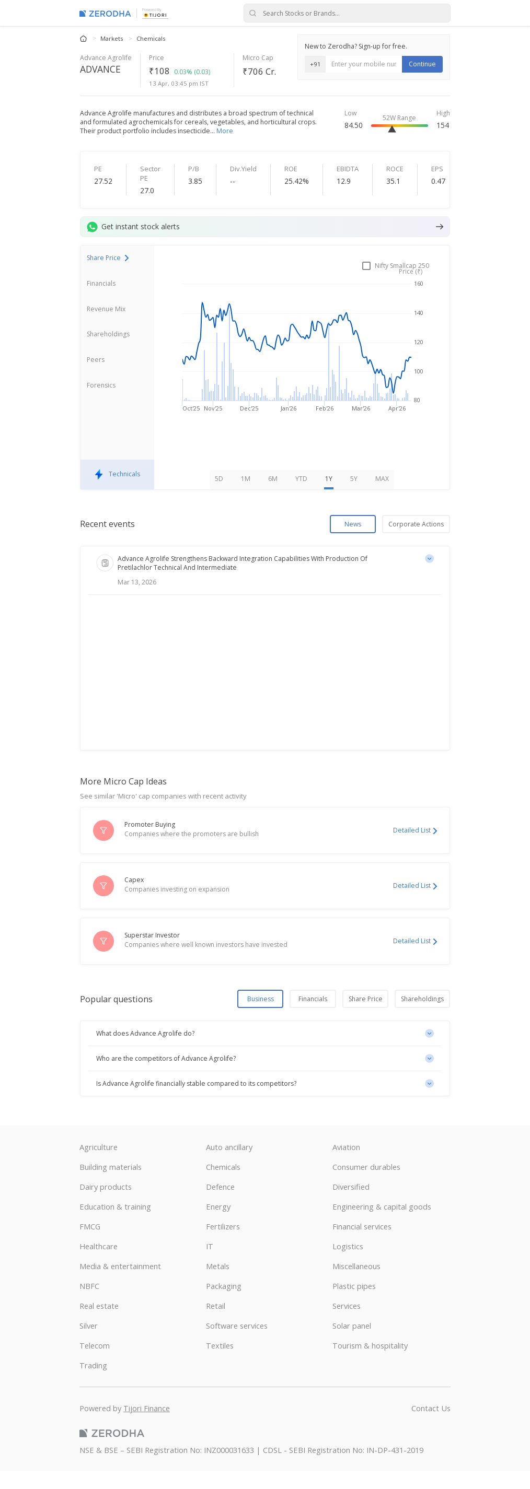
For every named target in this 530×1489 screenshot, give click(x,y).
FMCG (89, 1244)
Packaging (223, 1304)
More (224, 130)
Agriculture (98, 1165)
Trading (93, 1383)
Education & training (115, 1225)
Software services (237, 1344)
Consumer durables (366, 1185)
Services (346, 1324)
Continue (422, 64)
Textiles (220, 1363)
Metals (217, 1284)
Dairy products (105, 1205)
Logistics (347, 1264)
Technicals (117, 492)
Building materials (110, 1185)
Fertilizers (223, 1244)
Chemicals (150, 38)
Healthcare (98, 1264)
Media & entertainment (120, 1284)
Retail (215, 1324)
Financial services (361, 1244)
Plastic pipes (354, 1304)
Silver (88, 1344)
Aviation (346, 1165)
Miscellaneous (356, 1284)
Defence (220, 1205)
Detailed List (415, 849)
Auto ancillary (229, 1165)
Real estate (99, 1324)
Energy (218, 1225)
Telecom (94, 1363)
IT (209, 1264)
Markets (112, 38)
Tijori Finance (146, 1426)
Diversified (351, 1205)
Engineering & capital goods (381, 1225)
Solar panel (351, 1344)
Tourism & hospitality (370, 1363)
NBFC (89, 1304)
